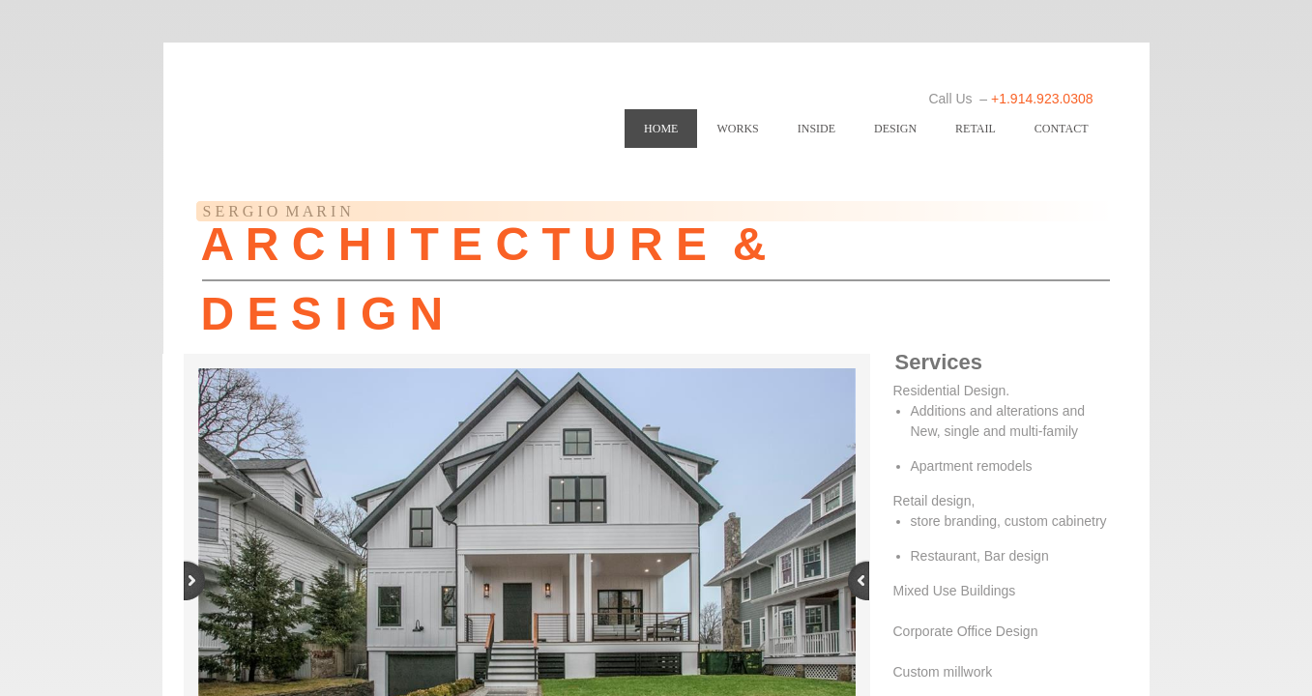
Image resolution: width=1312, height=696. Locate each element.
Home (661, 128)
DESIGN (895, 128)
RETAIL (975, 128)
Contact (1062, 128)
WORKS (737, 128)
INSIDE (816, 128)
